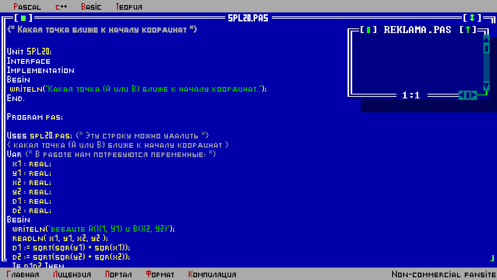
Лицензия (73, 274)
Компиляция (213, 274)
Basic (92, 7)
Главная (23, 274)
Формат (160, 274)
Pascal (28, 7)
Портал (119, 274)
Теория (129, 7)
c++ (62, 7)
